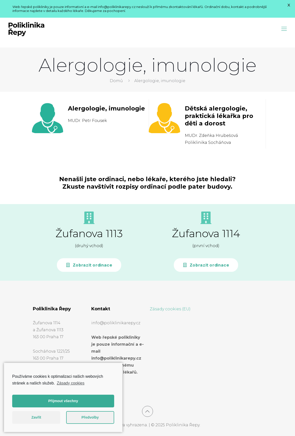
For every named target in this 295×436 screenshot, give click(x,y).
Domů (116, 80)
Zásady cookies (70, 383)
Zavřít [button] (36, 417)
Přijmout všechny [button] (63, 401)
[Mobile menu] (284, 29)
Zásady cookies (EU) (170, 309)
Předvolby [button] (90, 417)
